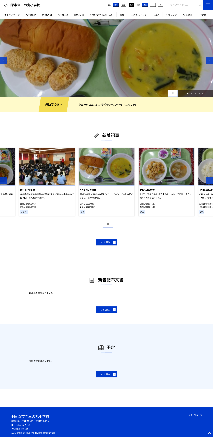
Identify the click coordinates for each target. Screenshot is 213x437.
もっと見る (105, 242)
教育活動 (47, 15)
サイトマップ (196, 415)
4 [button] (199, 93)
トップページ (13, 15)
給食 (122, 15)
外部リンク (171, 15)
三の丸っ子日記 (139, 15)
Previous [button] (3, 60)
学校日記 (63, 15)
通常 (116, 5)
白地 (123, 5)
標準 (145, 5)
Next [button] (209, 60)
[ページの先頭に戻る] (209, 433)
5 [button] (203, 93)
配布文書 (79, 15)
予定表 (202, 15)
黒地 (131, 5)
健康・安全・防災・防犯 (101, 15)
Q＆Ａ (156, 15)
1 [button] (187, 93)
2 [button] (191, 93)
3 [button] (195, 93)
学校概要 (31, 15)
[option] (106, 58)
